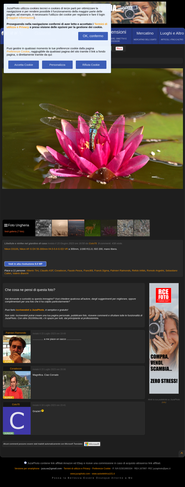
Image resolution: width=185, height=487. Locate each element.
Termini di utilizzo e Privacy (77, 468)
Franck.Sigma (101, 270)
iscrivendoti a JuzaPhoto (30, 309)
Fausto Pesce (75, 270)
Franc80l (88, 270)
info (164, 402)
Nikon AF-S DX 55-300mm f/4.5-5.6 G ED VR (44, 249)
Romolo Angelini (155, 270)
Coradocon (60, 270)
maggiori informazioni (21, 17)
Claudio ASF (46, 270)
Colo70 (93, 243)
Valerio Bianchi (20, 273)
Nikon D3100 (11, 249)
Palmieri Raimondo (120, 270)
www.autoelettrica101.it (103, 473)
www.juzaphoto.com (80, 473)
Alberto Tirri (32, 270)
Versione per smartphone (27, 468)
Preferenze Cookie (18, 51)
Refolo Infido (138, 270)
